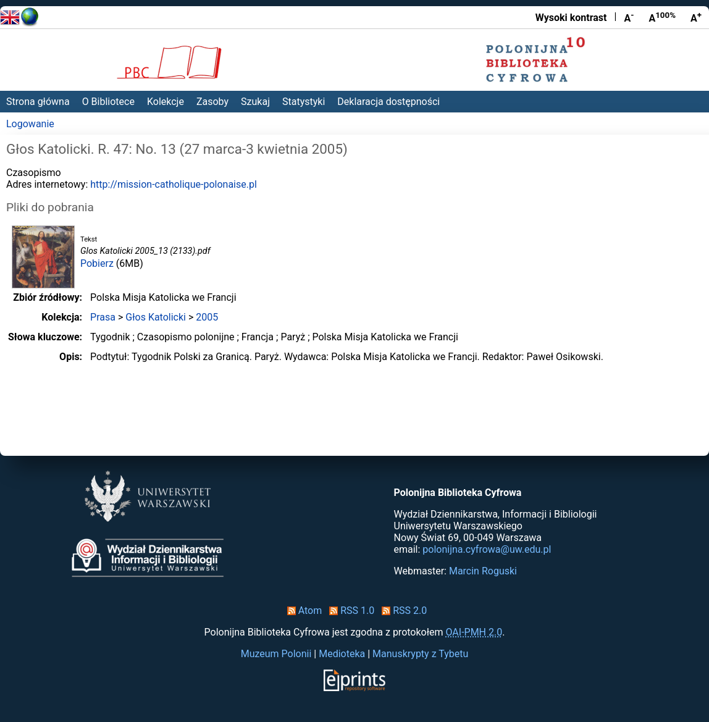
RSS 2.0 (402, 610)
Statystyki (303, 101)
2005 (207, 317)
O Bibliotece (108, 101)
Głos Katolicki (155, 317)
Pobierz (97, 263)
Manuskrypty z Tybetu (420, 654)
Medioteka (342, 654)
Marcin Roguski (483, 571)
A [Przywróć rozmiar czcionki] (662, 17)
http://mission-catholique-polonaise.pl (173, 184)
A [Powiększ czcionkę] (696, 17)
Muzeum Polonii (276, 654)
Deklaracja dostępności (388, 101)
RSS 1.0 (349, 610)
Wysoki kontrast (571, 17)
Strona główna (38, 101)
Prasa (102, 317)
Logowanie (30, 124)
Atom (302, 610)
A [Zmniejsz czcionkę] (629, 17)
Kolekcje (165, 101)
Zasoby (212, 101)
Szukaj (255, 101)
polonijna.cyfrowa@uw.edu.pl (486, 549)
